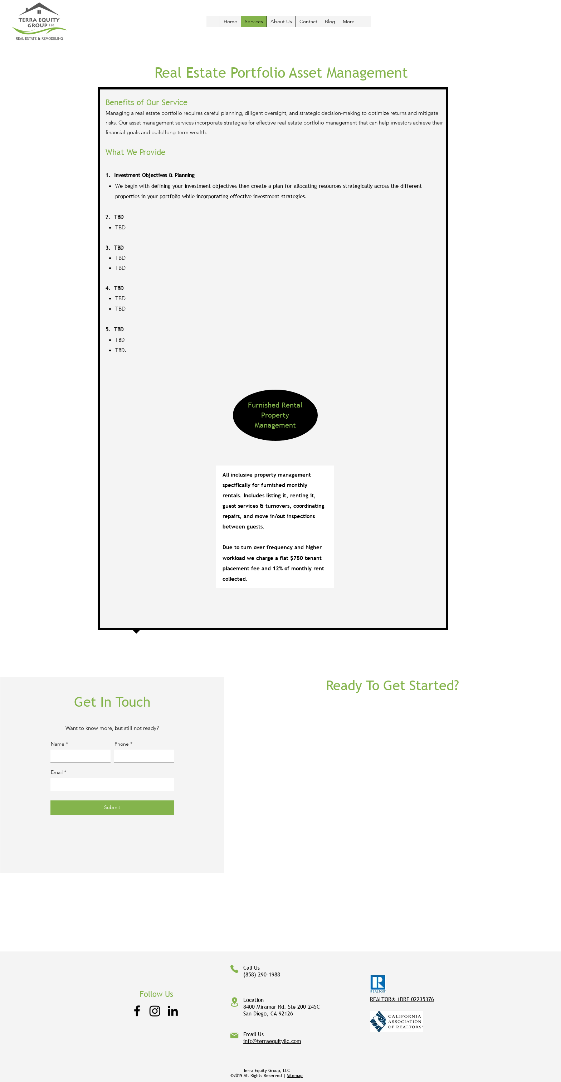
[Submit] (112, 807)
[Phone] (234, 969)
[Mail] (234, 1035)
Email (57, 772)
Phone (121, 743)
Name (57, 743)
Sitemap (295, 1075)
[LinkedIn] (173, 1011)
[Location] (234, 1002)
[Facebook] (137, 1011)
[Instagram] (155, 1011)
